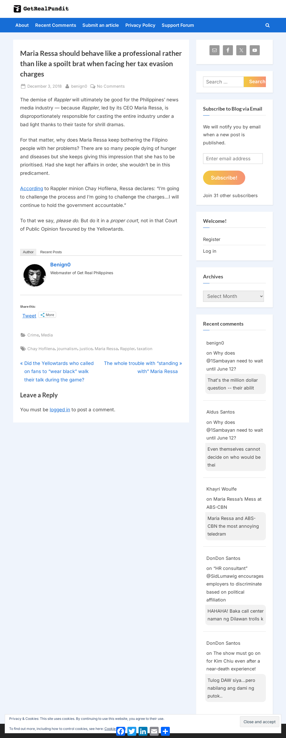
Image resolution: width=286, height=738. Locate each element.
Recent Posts (51, 252)
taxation (144, 348)
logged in (60, 409)
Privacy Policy (140, 25)
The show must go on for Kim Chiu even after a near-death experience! (233, 661)
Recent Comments (55, 25)
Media (47, 335)
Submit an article (100, 25)
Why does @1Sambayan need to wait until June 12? (234, 361)
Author (28, 252)
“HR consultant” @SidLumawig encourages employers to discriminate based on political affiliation (235, 584)
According (31, 188)
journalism (67, 348)
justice (86, 348)
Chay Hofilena (41, 348)
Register (211, 239)
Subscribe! (224, 178)
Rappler (127, 348)
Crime (33, 335)
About (22, 25)
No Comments (111, 86)
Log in (209, 251)
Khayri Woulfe (221, 489)
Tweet (29, 315)
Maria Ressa (106, 348)
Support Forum (178, 25)
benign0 (79, 86)
